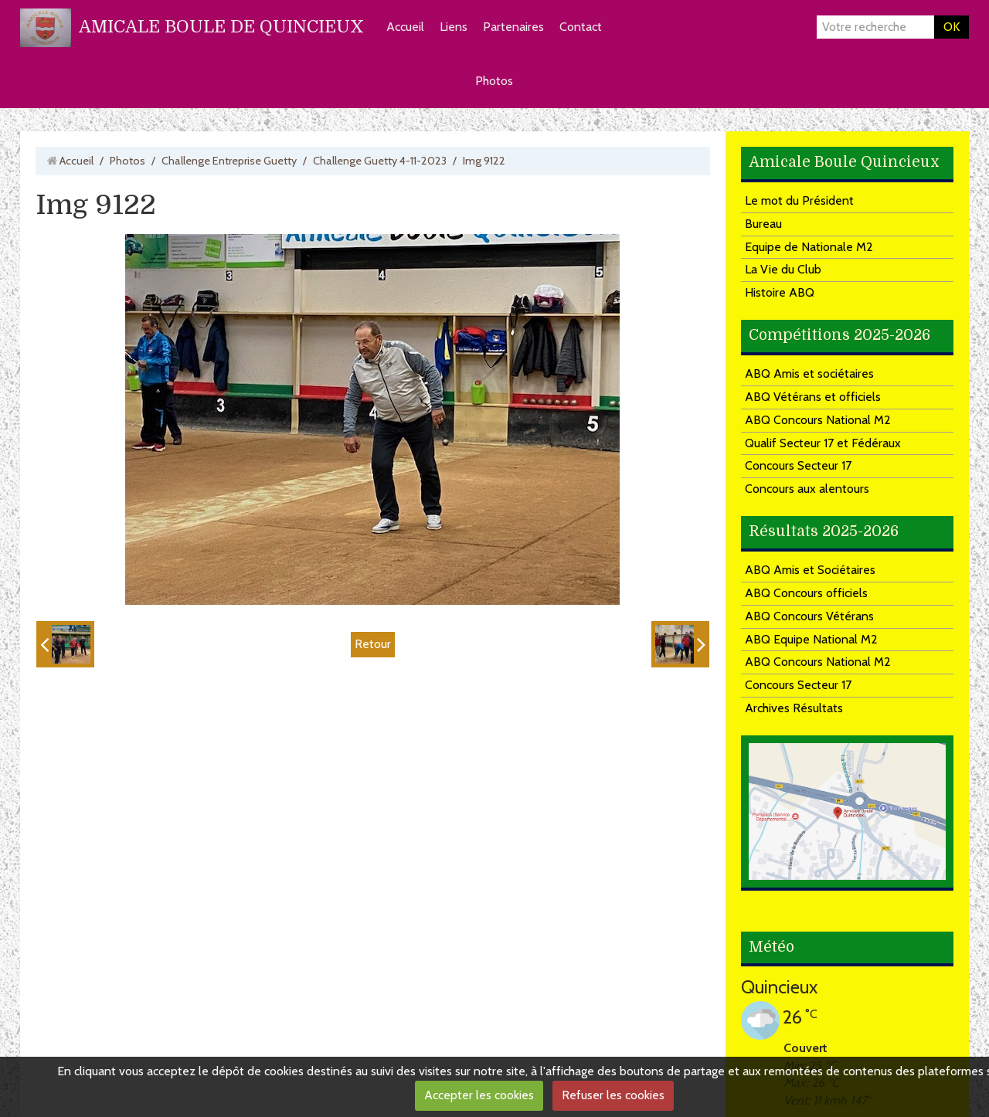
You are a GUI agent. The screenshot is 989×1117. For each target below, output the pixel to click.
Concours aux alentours (807, 488)
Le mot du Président (799, 200)
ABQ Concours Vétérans (809, 616)
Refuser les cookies (613, 1095)
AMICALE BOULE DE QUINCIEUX (221, 26)
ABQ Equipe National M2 (811, 639)
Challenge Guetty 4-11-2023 (380, 161)
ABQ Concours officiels (806, 593)
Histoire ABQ (779, 292)
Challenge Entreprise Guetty (229, 161)
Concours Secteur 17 (798, 465)
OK (951, 26)
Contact (580, 26)
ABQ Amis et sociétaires (809, 373)
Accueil (405, 26)
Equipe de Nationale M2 (809, 246)
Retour (373, 644)
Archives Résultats (794, 708)
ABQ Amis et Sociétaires (810, 569)
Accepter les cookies (479, 1095)
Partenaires (513, 26)
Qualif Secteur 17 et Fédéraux (823, 443)
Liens (453, 26)
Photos (494, 80)
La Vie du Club (783, 269)
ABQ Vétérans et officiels (813, 396)
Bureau (763, 223)
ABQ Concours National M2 (818, 420)
